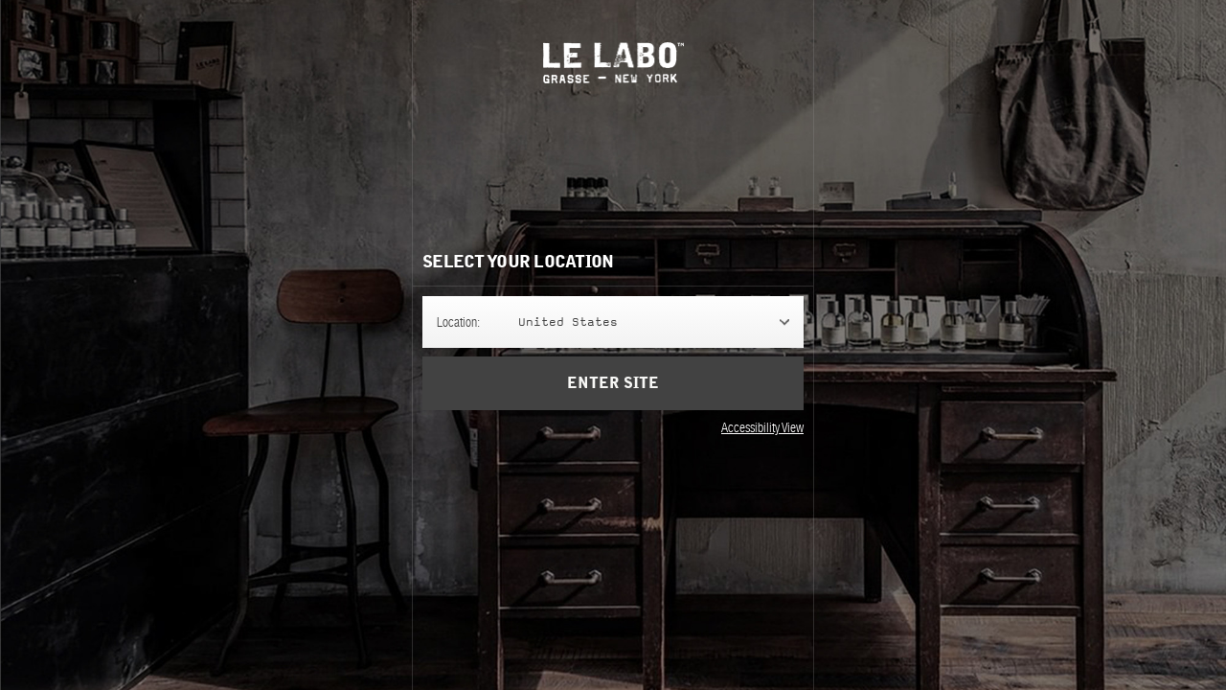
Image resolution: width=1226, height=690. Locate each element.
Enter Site (613, 383)
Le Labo (613, 62)
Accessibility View (762, 427)
